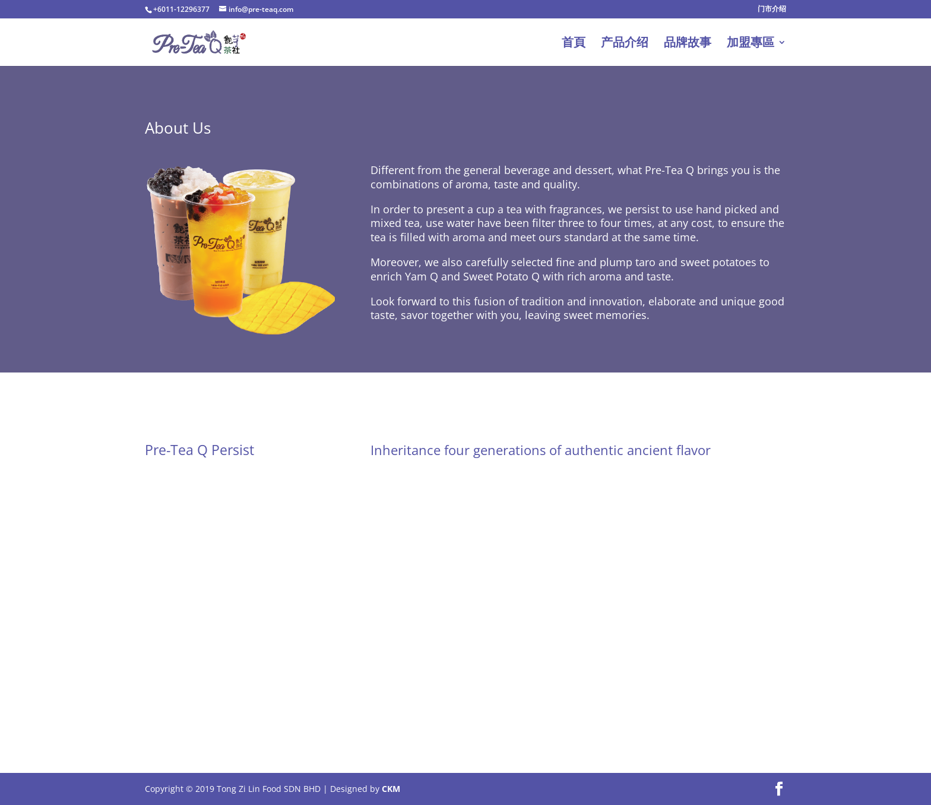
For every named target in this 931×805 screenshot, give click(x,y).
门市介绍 (772, 9)
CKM (391, 788)
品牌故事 (687, 44)
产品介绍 (624, 44)
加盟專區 (750, 44)
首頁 (573, 44)
